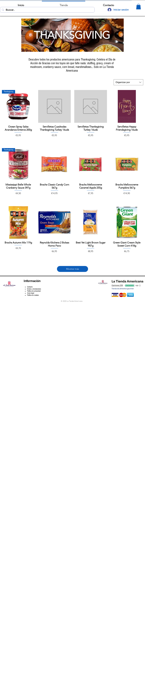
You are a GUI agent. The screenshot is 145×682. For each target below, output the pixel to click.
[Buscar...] (47, 10)
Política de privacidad (34, 291)
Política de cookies (33, 295)
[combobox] (128, 82)
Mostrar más (72, 268)
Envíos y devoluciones (34, 289)
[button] (138, 6)
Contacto (30, 287)
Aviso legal (30, 293)
